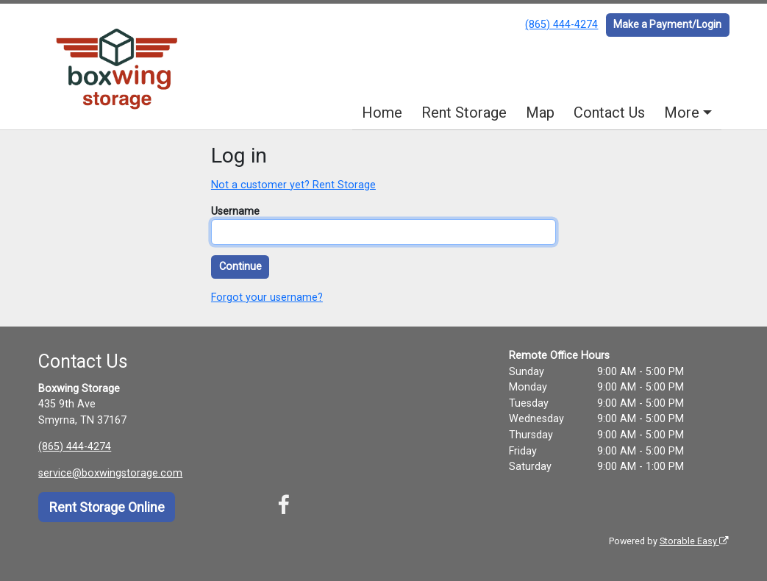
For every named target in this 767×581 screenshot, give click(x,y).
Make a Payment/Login (667, 24)
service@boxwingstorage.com (110, 473)
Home (382, 112)
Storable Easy (694, 540)
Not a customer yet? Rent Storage (293, 185)
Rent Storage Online (107, 507)
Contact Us (609, 112)
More (681, 112)
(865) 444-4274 (561, 24)
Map (540, 112)
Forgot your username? (267, 297)
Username (235, 211)
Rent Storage (464, 112)
